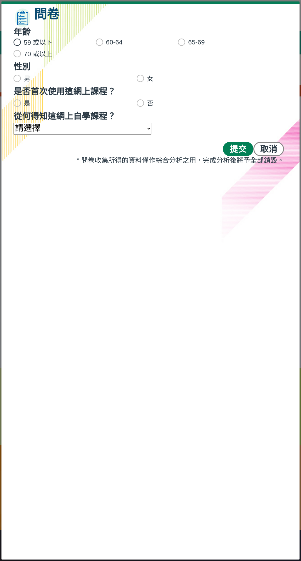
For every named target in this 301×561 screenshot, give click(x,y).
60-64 (111, 42)
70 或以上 (35, 54)
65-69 (193, 42)
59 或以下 (35, 42)
